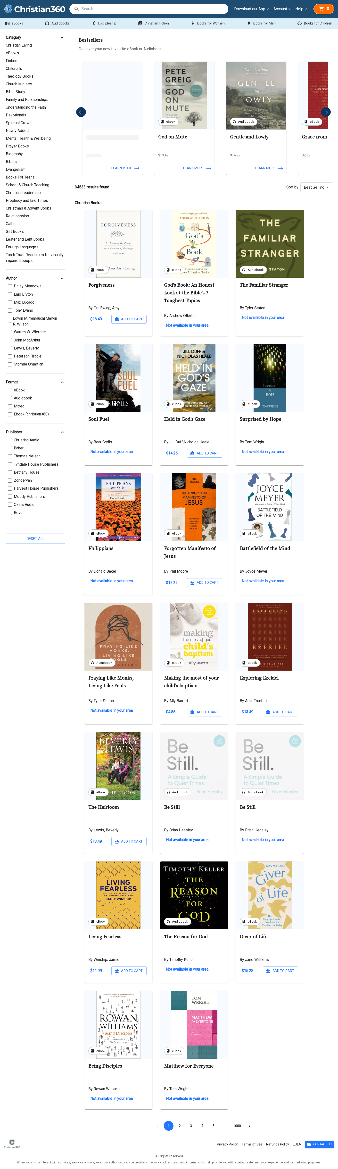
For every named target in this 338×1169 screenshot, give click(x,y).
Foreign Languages (22, 247)
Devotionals (16, 115)
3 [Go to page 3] (191, 1126)
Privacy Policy (227, 1144)
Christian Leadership (23, 192)
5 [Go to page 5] (213, 1126)
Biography (14, 154)
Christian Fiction (154, 23)
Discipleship (104, 23)
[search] (155, 9)
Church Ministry (19, 84)
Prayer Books (17, 146)
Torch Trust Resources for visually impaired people (35, 257)
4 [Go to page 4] (202, 1126)
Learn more (125, 168)
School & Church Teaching (27, 185)
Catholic (12, 223)
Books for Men (262, 23)
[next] (326, 112)
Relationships (17, 216)
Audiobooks (58, 23)
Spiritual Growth (19, 123)
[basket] (323, 9)
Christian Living (19, 45)
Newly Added (17, 130)
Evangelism (15, 169)
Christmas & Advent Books (28, 208)
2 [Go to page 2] (180, 1126)
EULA (297, 1144)
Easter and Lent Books (25, 239)
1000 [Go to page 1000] (237, 1126)
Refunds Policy (277, 1144)
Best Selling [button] (314, 187)
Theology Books (19, 76)
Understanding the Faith (26, 107)
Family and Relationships (27, 99)
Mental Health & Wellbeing (28, 138)
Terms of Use (252, 1144)
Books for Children (315, 23)
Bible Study (15, 91)
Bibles (11, 161)
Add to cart (129, 319)
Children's (14, 68)
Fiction (11, 60)
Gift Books (15, 231)
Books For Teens (20, 177)
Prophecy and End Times (27, 200)
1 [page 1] (168, 1126)
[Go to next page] (250, 1126)
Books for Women (208, 23)
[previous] (81, 112)
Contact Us (319, 1144)
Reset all (35, 539)
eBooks (14, 23)
